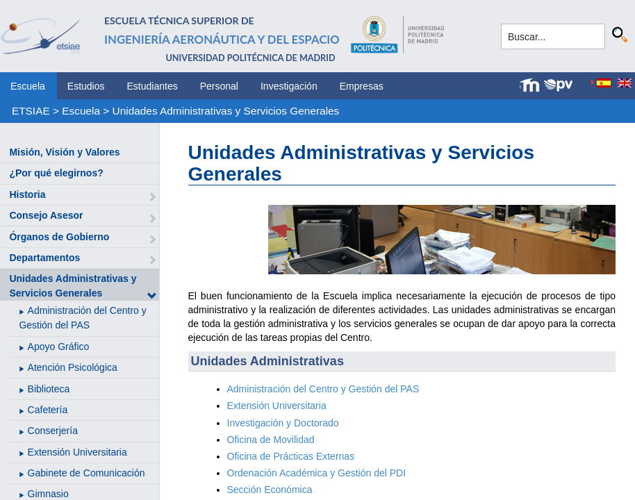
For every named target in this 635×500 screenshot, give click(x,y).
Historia (27, 194)
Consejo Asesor (46, 215)
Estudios (86, 86)
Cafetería (48, 409)
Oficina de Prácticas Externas (291, 456)
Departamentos (44, 257)
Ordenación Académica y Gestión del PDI (316, 472)
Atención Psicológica (72, 367)
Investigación (289, 86)
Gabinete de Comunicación (86, 472)
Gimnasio (48, 493)
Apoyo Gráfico (59, 346)
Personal (219, 86)
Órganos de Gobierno (59, 236)
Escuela (27, 86)
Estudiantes (152, 86)
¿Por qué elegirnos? (56, 172)
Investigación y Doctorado (283, 422)
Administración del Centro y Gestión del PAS (323, 388)
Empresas (362, 86)
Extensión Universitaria (77, 452)
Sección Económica (270, 489)
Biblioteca (49, 388)
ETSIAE (31, 111)
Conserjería (53, 430)
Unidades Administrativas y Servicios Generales (226, 111)
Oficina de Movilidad (271, 439)
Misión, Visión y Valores (64, 152)
